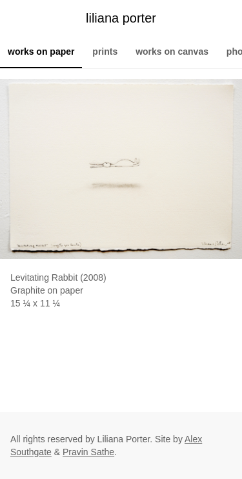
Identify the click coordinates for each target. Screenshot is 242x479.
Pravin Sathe (88, 452)
